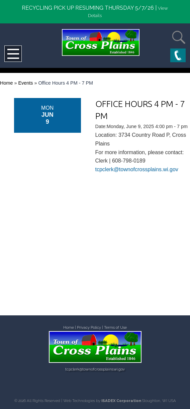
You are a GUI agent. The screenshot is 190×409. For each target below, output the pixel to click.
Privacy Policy (89, 327)
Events (25, 83)
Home (6, 83)
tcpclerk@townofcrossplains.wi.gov (136, 169)
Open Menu (13, 53)
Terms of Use (115, 327)
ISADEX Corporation (121, 400)
